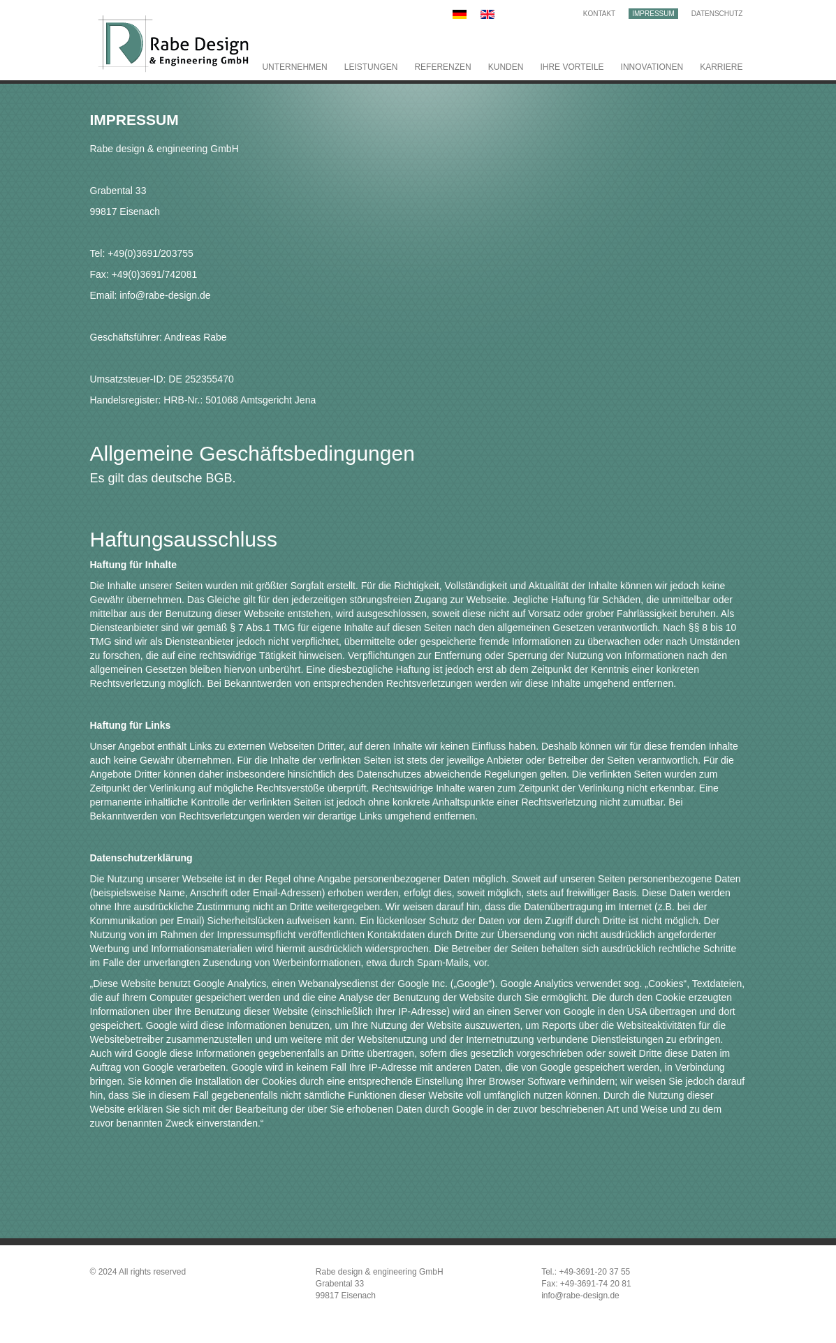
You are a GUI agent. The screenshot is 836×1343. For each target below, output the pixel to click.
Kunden (506, 67)
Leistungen (371, 67)
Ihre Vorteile (571, 67)
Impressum (653, 13)
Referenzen (442, 67)
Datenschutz (717, 13)
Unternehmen (294, 67)
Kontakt (599, 13)
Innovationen (652, 67)
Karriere (721, 67)
